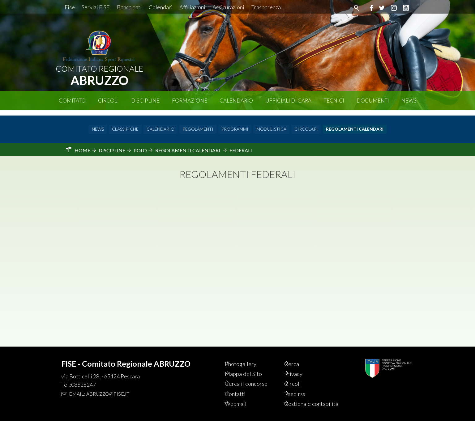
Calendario (236, 100)
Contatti (243, 385)
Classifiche (125, 124)
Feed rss (302, 385)
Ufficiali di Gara (288, 100)
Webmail (243, 396)
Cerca (299, 354)
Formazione (189, 100)
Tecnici (334, 100)
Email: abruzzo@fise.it (99, 383)
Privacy (301, 364)
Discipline (145, 100)
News (409, 100)
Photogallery (249, 354)
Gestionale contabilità (305, 399)
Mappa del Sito (251, 364)
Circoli (108, 100)
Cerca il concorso (254, 375)
